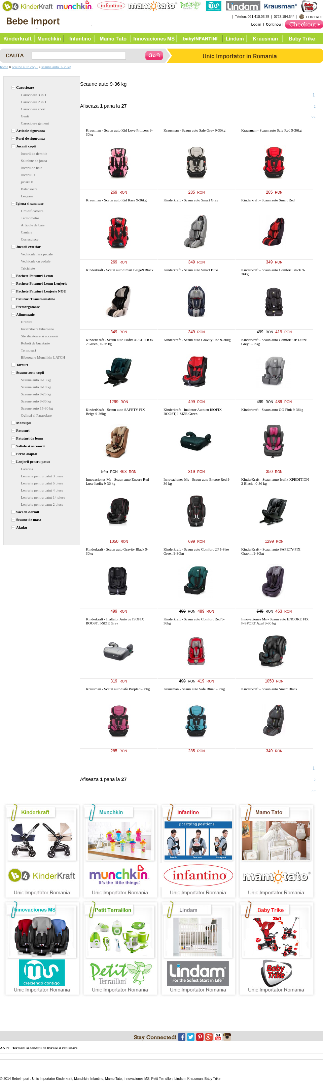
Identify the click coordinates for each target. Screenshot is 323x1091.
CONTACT (314, 17)
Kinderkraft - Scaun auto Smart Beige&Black (119, 270)
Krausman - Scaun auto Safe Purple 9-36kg (118, 689)
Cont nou (273, 24)
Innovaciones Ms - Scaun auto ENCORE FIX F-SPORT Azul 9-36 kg (275, 621)
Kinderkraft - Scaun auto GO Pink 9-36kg (272, 410)
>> (314, 117)
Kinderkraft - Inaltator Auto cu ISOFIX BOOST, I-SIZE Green (193, 412)
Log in (256, 24)
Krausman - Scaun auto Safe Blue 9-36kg (194, 689)
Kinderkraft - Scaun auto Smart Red (268, 200)
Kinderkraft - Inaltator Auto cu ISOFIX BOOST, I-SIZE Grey (115, 621)
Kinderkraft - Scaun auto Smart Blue (191, 270)
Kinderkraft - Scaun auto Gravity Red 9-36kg (197, 340)
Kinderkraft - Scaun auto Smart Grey (191, 200)
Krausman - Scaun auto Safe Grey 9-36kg (194, 130)
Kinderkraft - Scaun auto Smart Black (269, 689)
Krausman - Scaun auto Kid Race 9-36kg (116, 200)
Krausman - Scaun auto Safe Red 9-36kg (271, 130)
